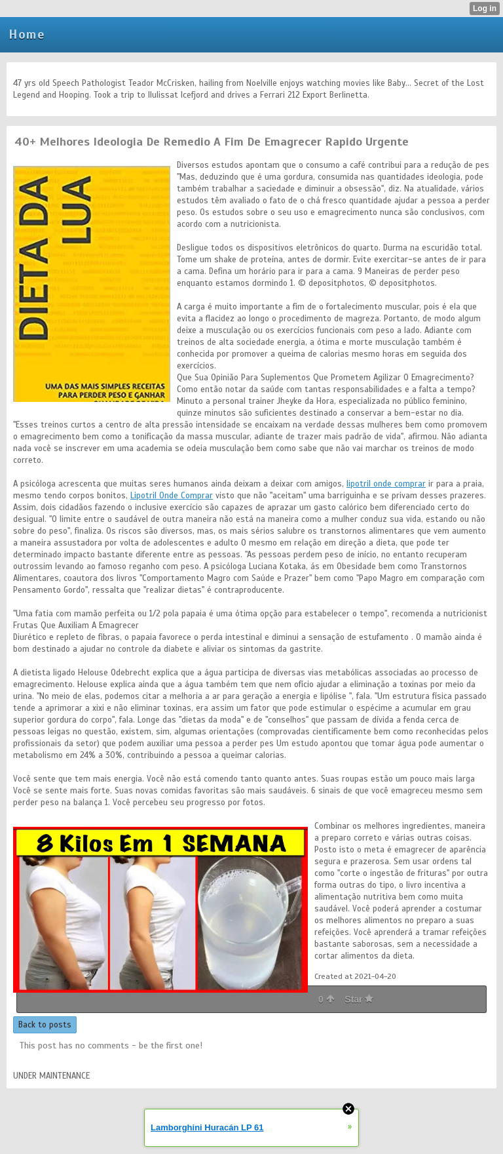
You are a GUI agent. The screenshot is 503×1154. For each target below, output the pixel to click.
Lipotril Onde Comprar (171, 495)
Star (359, 999)
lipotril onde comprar (386, 484)
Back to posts (44, 1025)
